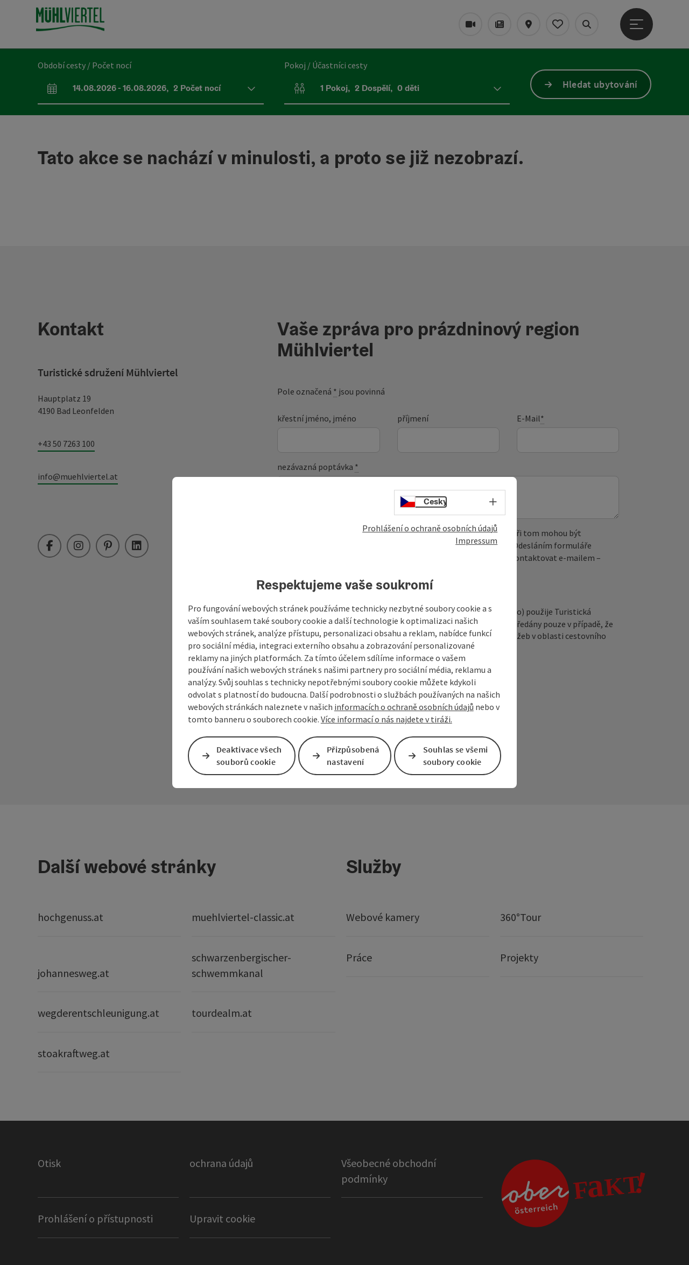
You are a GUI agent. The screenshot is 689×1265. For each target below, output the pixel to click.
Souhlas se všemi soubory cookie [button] (455, 755)
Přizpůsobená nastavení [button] (353, 755)
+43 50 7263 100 (66, 443)
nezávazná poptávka (317, 467)
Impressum (476, 540)
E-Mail (530, 418)
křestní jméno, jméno (316, 418)
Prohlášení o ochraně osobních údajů (429, 528)
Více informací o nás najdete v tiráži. (386, 719)
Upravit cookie (222, 1218)
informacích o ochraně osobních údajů (404, 706)
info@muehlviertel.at (78, 476)
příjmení (412, 418)
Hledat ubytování (600, 84)
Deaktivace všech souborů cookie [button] (249, 755)
